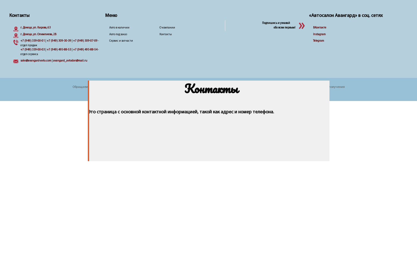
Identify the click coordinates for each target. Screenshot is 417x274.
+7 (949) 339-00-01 (32, 40)
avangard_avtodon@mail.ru (70, 60)
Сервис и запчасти (121, 40)
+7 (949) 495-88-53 (59, 49)
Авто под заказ (118, 34)
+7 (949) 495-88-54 (85, 49)
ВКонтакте (319, 27)
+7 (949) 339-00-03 (32, 49)
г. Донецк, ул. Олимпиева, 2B (38, 34)
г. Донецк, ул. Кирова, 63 (35, 27)
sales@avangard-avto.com (35, 60)
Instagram (319, 34)
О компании (167, 27)
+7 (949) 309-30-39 (59, 40)
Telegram (318, 40)
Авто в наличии (119, 27)
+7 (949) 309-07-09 (85, 40)
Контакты (165, 34)
